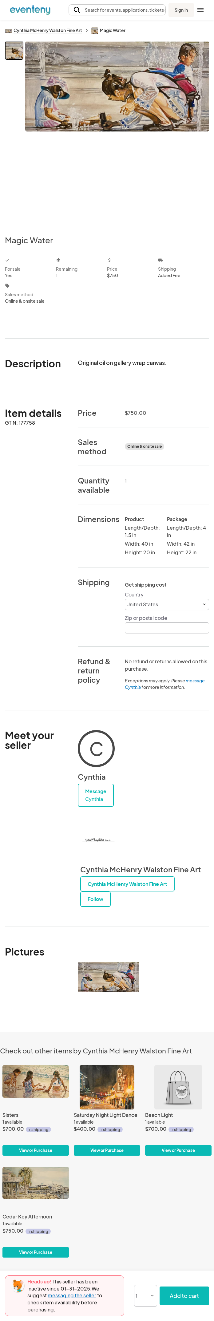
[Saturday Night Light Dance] (107, 1110)
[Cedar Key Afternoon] (35, 1212)
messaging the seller (72, 1295)
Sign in (181, 10)
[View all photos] (117, 133)
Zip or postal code (146, 618)
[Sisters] (35, 1110)
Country (134, 594)
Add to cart (184, 1295)
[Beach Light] (178, 1110)
